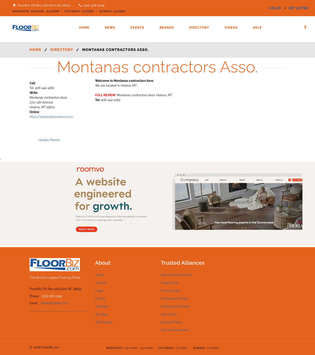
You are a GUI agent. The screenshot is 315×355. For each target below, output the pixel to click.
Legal (99, 290)
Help (257, 27)
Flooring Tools (171, 290)
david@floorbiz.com (54, 303)
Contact (100, 283)
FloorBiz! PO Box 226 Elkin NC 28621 (44, 5)
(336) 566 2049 (94, 5)
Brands (166, 27)
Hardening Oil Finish (175, 306)
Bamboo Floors (171, 322)
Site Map (101, 314)
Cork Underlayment (175, 330)
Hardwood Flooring (174, 298)
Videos (230, 27)
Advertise (101, 306)
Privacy (100, 298)
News (110, 27)
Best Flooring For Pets (176, 275)
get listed (298, 8)
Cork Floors (169, 314)
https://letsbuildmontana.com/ (52, 117)
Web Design (103, 322)
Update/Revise (49, 140)
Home (84, 27)
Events (137, 27)
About (99, 275)
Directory (199, 27)
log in (275, 8)
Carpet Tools (169, 283)
